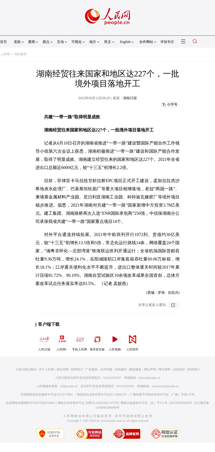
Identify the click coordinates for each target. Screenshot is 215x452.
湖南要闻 (20, 54)
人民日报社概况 (25, 369)
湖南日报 (130, 98)
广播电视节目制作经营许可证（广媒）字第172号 (162, 394)
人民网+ (61, 341)
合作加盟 (106, 369)
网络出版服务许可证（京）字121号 (144, 403)
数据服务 (135, 369)
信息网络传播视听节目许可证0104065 (30, 403)
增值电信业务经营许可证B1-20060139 (101, 394)
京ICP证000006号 (180, 403)
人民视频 (114, 341)
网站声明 (150, 369)
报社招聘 (63, 369)
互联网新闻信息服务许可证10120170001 (46, 394)
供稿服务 (121, 369)
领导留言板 (97, 341)
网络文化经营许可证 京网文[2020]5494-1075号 (88, 403)
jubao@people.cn (149, 377)
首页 (3, 42)
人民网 (5, 54)
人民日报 (44, 341)
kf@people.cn (68, 386)
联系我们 (194, 369)
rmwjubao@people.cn (165, 386)
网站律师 (164, 369)
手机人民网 (79, 341)
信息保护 (179, 369)
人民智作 (132, 341)
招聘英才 (77, 369)
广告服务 (92, 369)
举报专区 (167, 42)
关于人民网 (46, 369)
